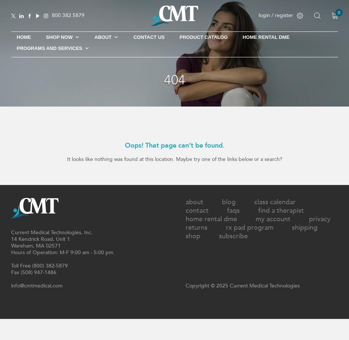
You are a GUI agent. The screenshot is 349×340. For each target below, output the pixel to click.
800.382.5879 (68, 16)
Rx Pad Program (249, 227)
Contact (197, 210)
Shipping (305, 227)
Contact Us (148, 37)
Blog (229, 202)
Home (24, 37)
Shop (193, 236)
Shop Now (63, 37)
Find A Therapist (281, 210)
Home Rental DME (266, 37)
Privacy (319, 219)
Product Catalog (203, 37)
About (106, 37)
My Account (273, 219)
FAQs (233, 210)
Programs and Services (53, 48)
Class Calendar (275, 202)
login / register (281, 15)
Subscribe (233, 236)
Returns (196, 227)
